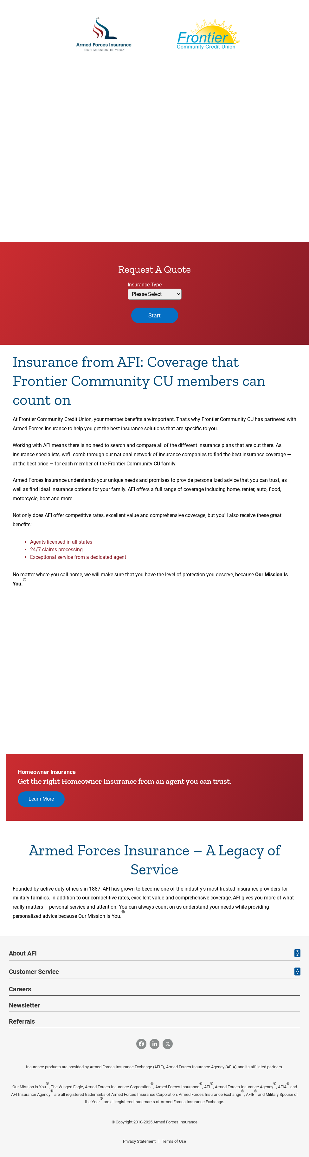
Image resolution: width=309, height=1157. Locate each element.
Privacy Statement (139, 1141)
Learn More (41, 799)
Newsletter (24, 1005)
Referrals (22, 1021)
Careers (20, 989)
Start (154, 315)
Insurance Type (145, 285)
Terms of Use (174, 1141)
